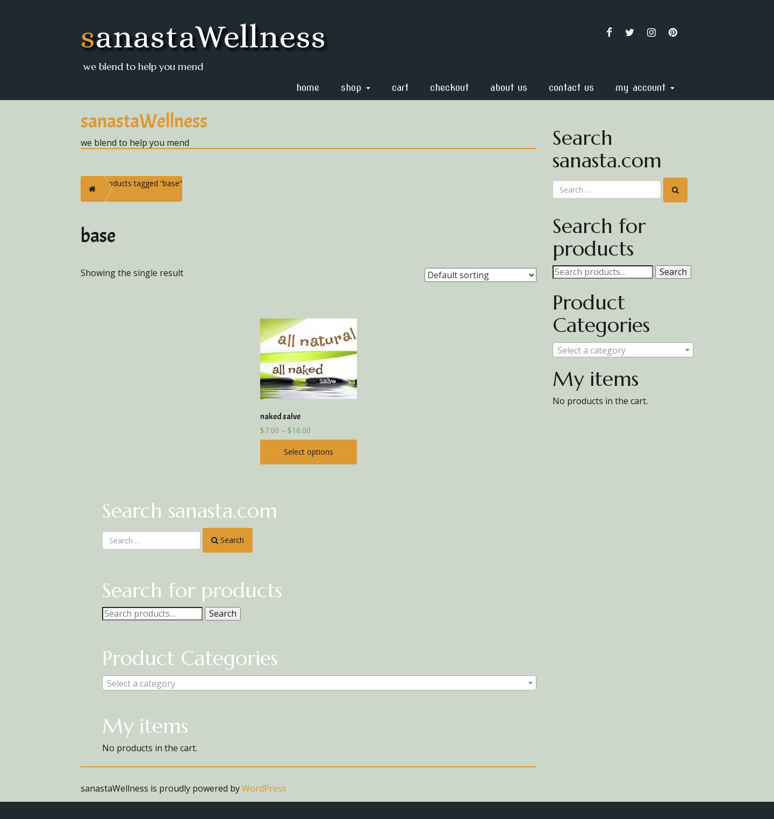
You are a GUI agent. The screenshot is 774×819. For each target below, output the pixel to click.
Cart (400, 87)
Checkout (449, 87)
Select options (308, 452)
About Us (508, 87)
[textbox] (319, 683)
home (307, 87)
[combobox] (319, 682)
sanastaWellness (203, 36)
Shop (355, 87)
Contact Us (571, 87)
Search (222, 613)
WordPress (264, 788)
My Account (645, 87)
